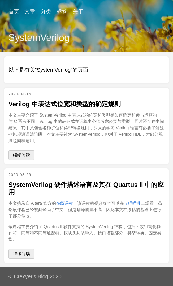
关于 (78, 11)
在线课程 (64, 203)
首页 (13, 11)
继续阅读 (21, 155)
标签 (62, 11)
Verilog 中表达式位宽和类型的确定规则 (64, 104)
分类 (46, 11)
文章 (29, 11)
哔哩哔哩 (132, 203)
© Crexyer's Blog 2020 (35, 276)
